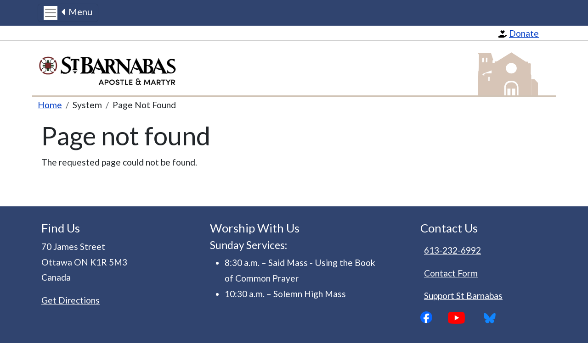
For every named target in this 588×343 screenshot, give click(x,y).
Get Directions (70, 300)
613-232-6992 (452, 250)
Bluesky (493, 317)
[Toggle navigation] (68, 13)
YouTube (463, 318)
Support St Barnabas (463, 295)
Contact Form (451, 273)
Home (50, 105)
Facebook (434, 317)
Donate (524, 33)
